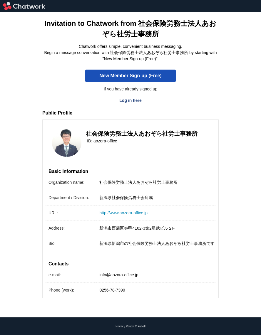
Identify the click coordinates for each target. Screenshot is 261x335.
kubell (141, 326)
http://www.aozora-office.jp (123, 213)
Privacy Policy (125, 326)
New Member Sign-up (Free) (130, 75)
